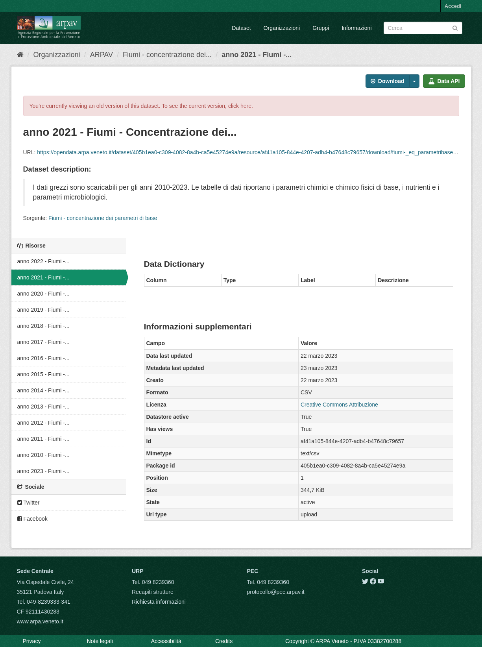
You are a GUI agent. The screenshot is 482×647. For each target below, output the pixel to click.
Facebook (32, 519)
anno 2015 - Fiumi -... (43, 374)
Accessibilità (166, 641)
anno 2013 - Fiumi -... (43, 406)
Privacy (32, 641)
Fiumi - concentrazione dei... (167, 55)
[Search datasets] (423, 28)
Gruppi (320, 28)
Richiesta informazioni (159, 602)
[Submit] (455, 27)
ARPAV (101, 55)
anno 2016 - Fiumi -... (43, 358)
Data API (444, 81)
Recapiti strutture (153, 592)
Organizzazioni (282, 28)
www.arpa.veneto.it (40, 621)
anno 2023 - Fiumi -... (43, 471)
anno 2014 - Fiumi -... (43, 390)
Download (387, 81)
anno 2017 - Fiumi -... (43, 342)
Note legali (100, 641)
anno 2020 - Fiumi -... (43, 293)
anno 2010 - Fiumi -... (43, 455)
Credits (224, 641)
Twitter (28, 502)
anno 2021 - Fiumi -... (257, 55)
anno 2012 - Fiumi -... (43, 423)
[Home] (20, 55)
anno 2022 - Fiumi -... (43, 261)
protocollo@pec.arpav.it (276, 592)
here (245, 106)
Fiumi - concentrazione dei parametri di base (102, 218)
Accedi (453, 6)
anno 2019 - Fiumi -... (43, 310)
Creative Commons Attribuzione (339, 404)
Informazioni (356, 28)
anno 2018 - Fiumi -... (43, 326)
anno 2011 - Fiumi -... (43, 439)
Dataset (241, 28)
